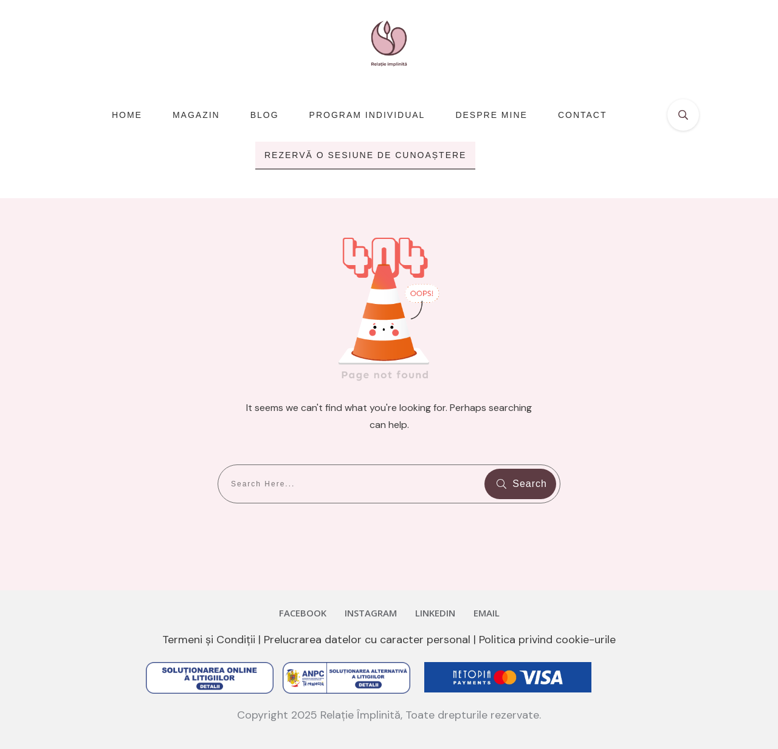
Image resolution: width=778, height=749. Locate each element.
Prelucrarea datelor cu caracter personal (367, 639)
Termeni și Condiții (208, 639)
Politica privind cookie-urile (547, 639)
